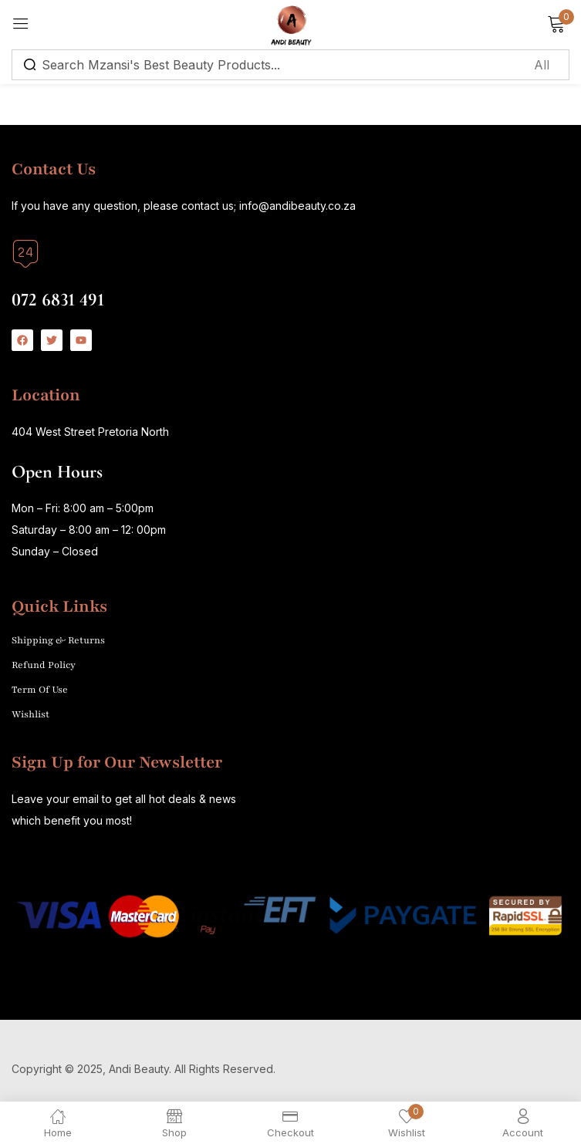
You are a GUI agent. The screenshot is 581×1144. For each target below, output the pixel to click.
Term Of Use (40, 689)
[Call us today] (25, 254)
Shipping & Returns (58, 640)
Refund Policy (44, 665)
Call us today (50, 279)
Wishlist (30, 714)
